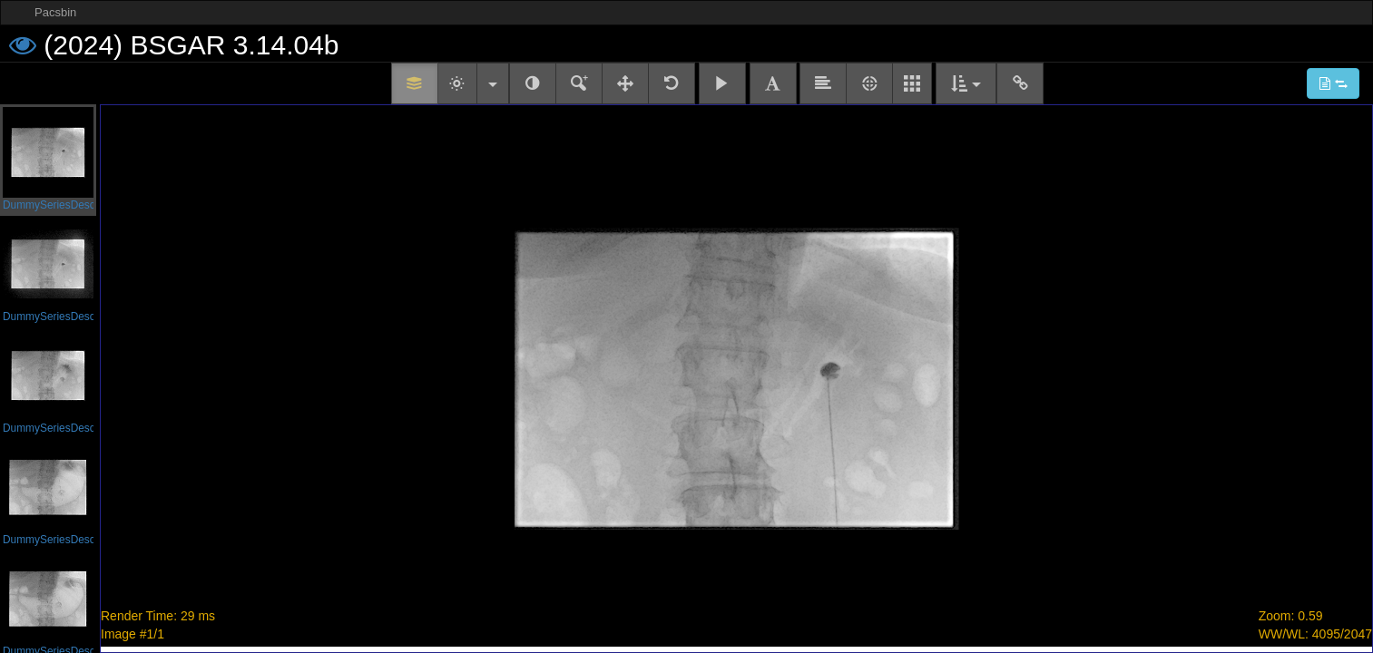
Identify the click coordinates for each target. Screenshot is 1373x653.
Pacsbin (55, 12)
